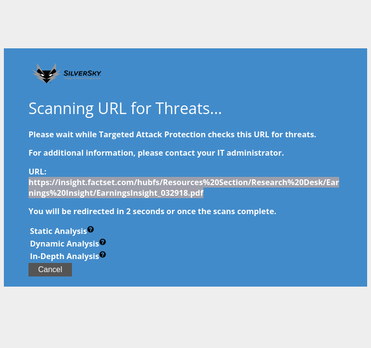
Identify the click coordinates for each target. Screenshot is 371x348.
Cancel (50, 269)
